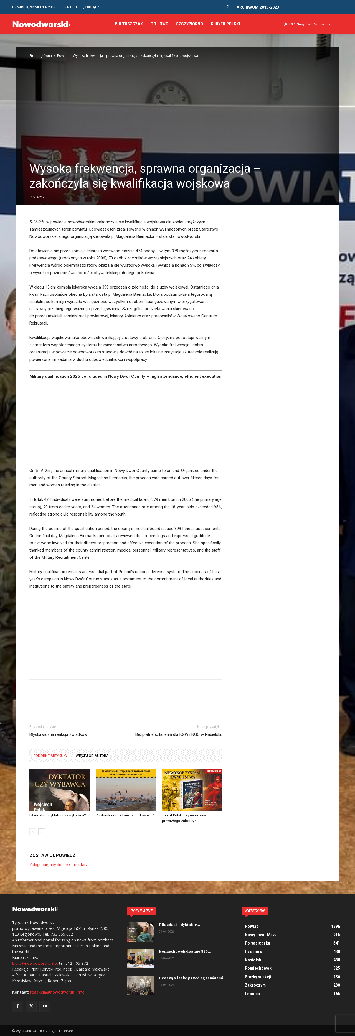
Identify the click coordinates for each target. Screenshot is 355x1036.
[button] (228, 7)
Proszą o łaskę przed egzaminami (191, 978)
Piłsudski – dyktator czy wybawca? (57, 815)
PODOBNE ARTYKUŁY (50, 756)
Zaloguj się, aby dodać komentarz (58, 865)
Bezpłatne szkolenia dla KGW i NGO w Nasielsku (178, 734)
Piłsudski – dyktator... (179, 924)
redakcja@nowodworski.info (57, 992)
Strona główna (40, 55)
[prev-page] (32, 831)
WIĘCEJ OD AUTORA (92, 756)
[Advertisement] (125, 426)
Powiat (62, 55)
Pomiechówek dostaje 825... (185, 951)
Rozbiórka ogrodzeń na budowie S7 (125, 815)
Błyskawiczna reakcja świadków (58, 734)
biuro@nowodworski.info (34, 963)
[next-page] (41, 831)
